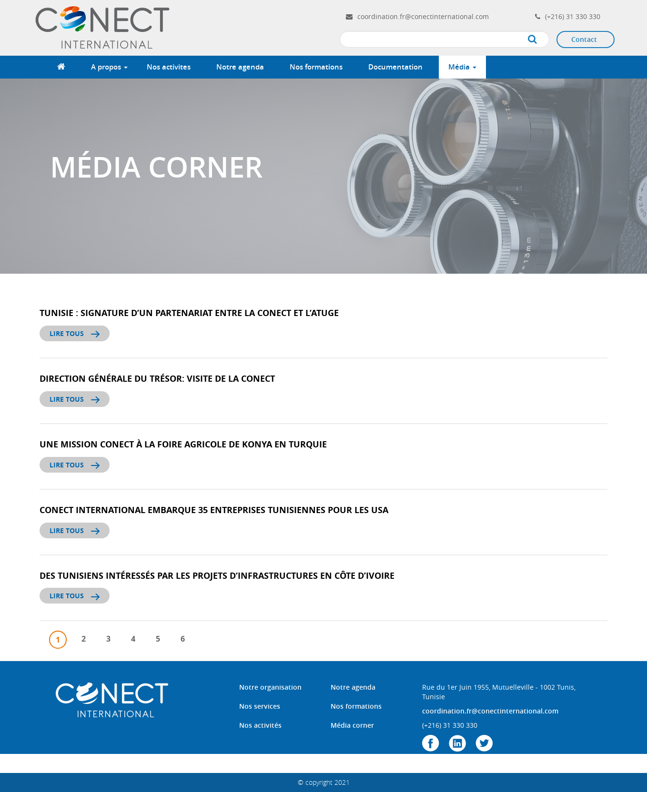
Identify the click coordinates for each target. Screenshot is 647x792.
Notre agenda (240, 67)
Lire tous (75, 333)
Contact (584, 39)
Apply (542, 39)
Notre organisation (270, 687)
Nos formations (316, 67)
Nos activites (169, 67)
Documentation (395, 67)
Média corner (352, 725)
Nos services (259, 706)
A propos (109, 67)
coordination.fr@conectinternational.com (423, 16)
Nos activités (260, 725)
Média (462, 67)
